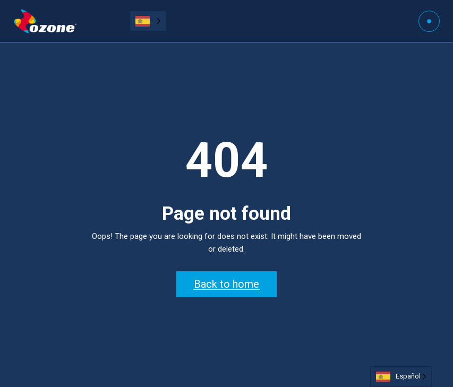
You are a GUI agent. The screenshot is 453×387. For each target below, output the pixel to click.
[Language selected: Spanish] (148, 21)
